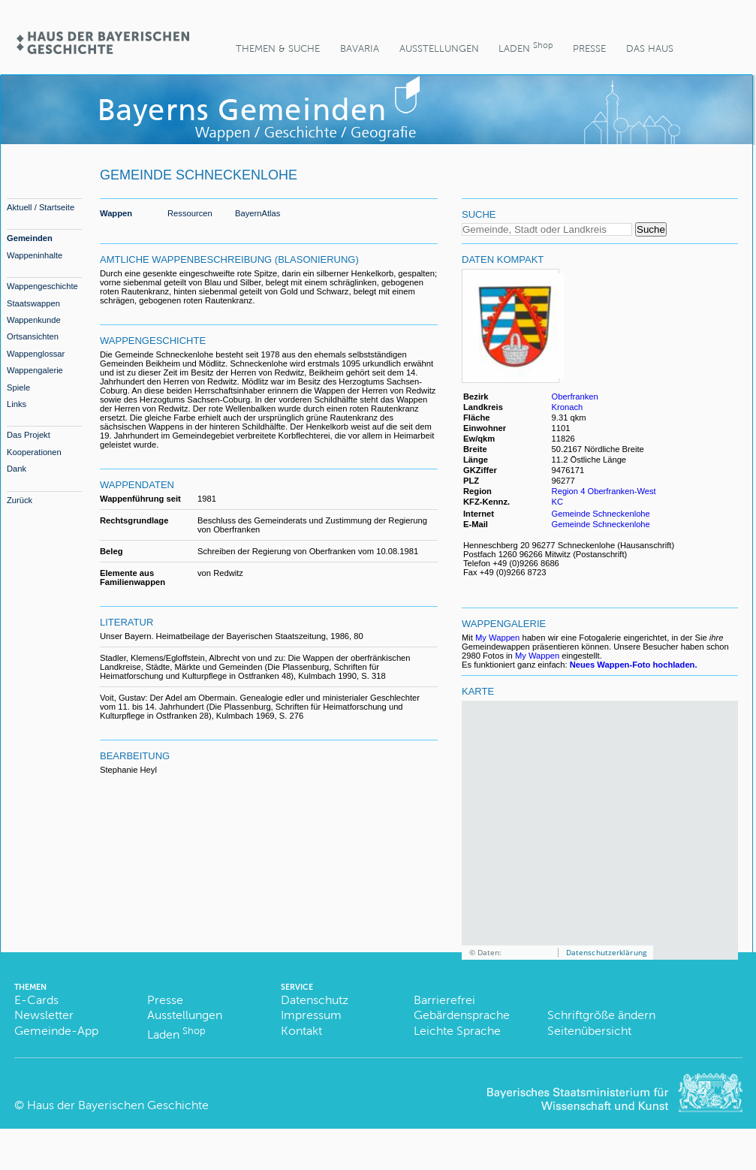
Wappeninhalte (34, 255)
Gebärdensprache (462, 1015)
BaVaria (359, 48)
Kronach (567, 407)
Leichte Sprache (457, 1030)
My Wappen (497, 637)
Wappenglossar (36, 353)
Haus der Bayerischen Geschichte (118, 1105)
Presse (589, 48)
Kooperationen (34, 452)
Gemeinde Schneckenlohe (601, 513)
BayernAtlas (257, 213)
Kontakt (301, 1030)
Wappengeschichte (42, 286)
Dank (16, 468)
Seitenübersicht (589, 1030)
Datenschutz (314, 1000)
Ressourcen (189, 213)
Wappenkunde (34, 319)
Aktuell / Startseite (40, 207)
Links (16, 404)
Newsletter (44, 1015)
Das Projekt (28, 434)
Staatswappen (33, 303)
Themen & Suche (278, 48)
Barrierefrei (444, 1000)
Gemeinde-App (56, 1030)
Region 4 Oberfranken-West (604, 491)
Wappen (116, 213)
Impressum (311, 1015)
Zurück (19, 500)
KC (559, 501)
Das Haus (649, 48)
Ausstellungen (439, 48)
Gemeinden (30, 238)
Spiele (18, 387)
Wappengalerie (35, 370)
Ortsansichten (33, 336)
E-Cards (36, 1000)
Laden (525, 47)
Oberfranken (575, 396)
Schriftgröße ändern (601, 1015)
